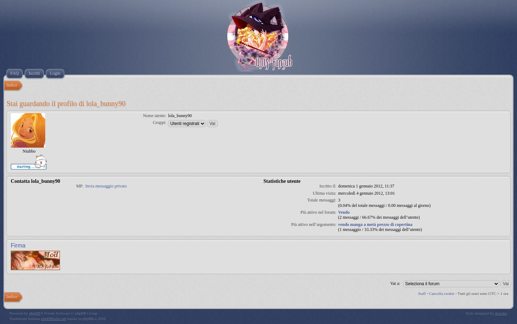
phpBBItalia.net (53, 318)
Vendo (344, 212)
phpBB (34, 313)
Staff (422, 293)
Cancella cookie (442, 293)
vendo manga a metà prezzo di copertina (375, 224)
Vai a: (395, 283)
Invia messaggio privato (106, 186)
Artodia (501, 313)
